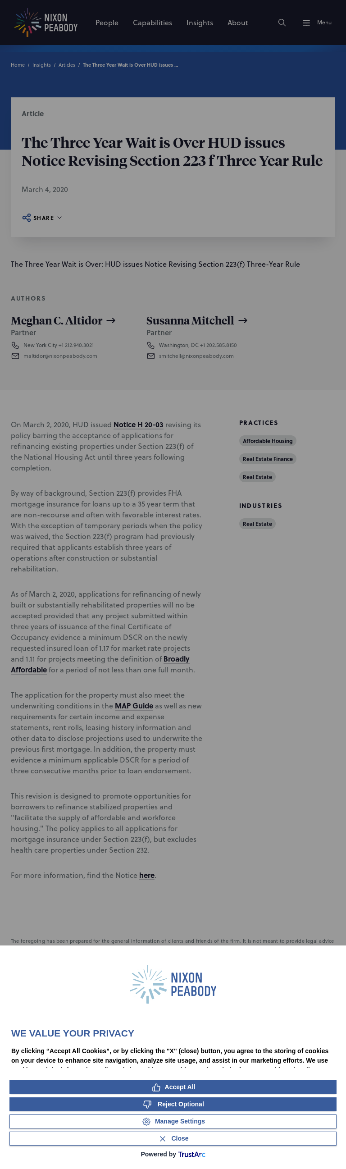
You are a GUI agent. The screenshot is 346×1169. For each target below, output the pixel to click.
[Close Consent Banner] (173, 1139)
